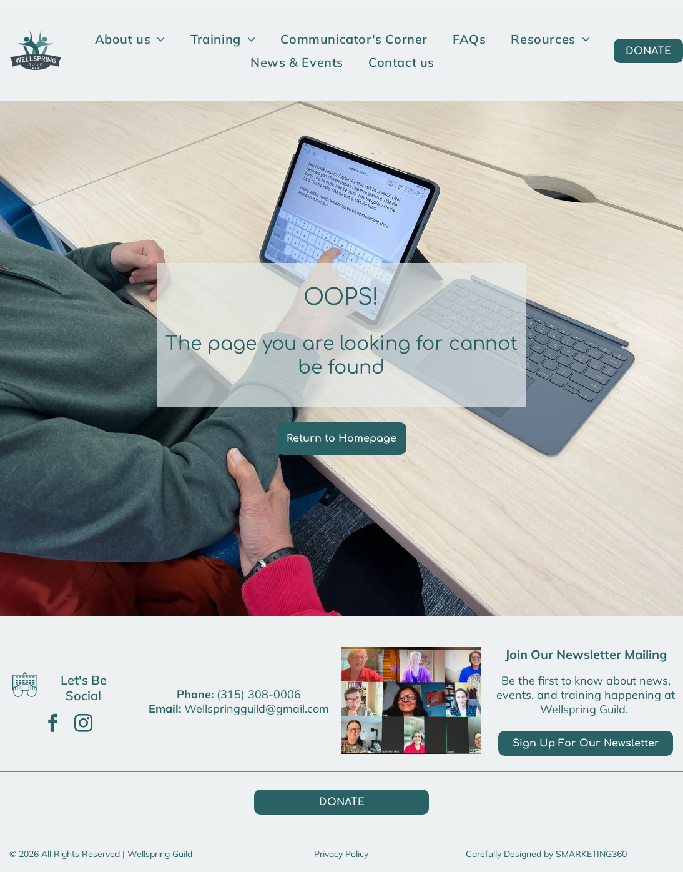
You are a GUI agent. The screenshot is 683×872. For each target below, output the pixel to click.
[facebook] (53, 725)
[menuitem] (130, 39)
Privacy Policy (341, 854)
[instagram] (83, 725)
